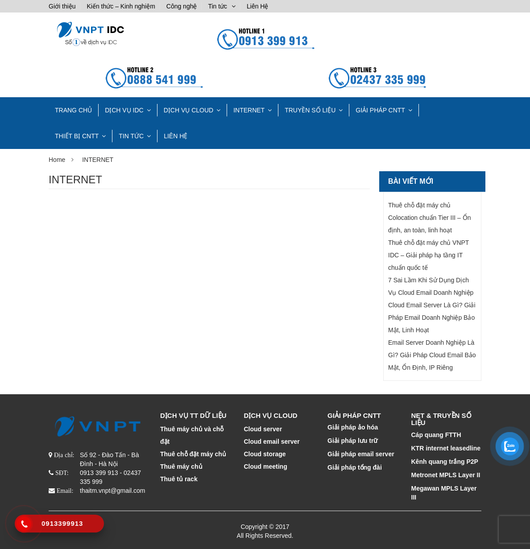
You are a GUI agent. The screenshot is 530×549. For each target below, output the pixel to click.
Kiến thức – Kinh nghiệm (121, 6)
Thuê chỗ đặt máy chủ (193, 454)
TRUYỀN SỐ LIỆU (310, 110)
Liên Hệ (257, 6)
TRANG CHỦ (73, 110)
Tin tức (217, 6)
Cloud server (263, 429)
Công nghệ (181, 6)
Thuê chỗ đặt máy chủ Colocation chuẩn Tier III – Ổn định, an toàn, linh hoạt (429, 218)
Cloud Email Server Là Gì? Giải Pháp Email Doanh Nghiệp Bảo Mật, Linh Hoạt (432, 317)
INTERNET (249, 110)
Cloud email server (272, 441)
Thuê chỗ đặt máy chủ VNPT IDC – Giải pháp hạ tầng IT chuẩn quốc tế (428, 255)
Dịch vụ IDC (124, 110)
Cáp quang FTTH (436, 434)
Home (57, 159)
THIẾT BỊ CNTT (77, 136)
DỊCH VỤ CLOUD (188, 110)
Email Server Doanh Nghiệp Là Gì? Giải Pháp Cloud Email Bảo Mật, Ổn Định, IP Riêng (432, 355)
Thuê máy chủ (181, 466)
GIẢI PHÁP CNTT (380, 110)
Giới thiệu (62, 6)
